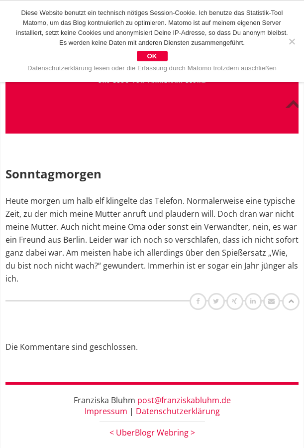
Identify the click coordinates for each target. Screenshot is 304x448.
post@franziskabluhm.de (184, 400)
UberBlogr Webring (152, 432)
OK (152, 56)
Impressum (106, 411)
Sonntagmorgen (53, 173)
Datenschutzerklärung (178, 411)
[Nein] (292, 41)
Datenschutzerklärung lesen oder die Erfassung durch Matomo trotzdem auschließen (152, 68)
